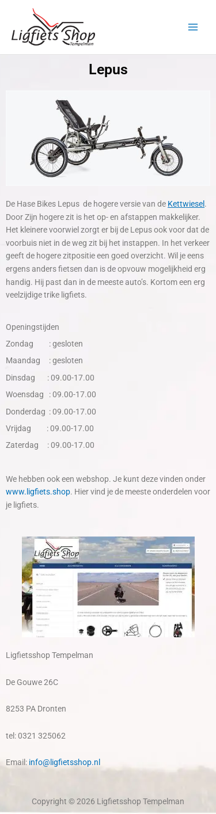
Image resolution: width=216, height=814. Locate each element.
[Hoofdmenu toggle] (193, 27)
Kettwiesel (186, 203)
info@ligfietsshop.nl (64, 762)
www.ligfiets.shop (38, 491)
